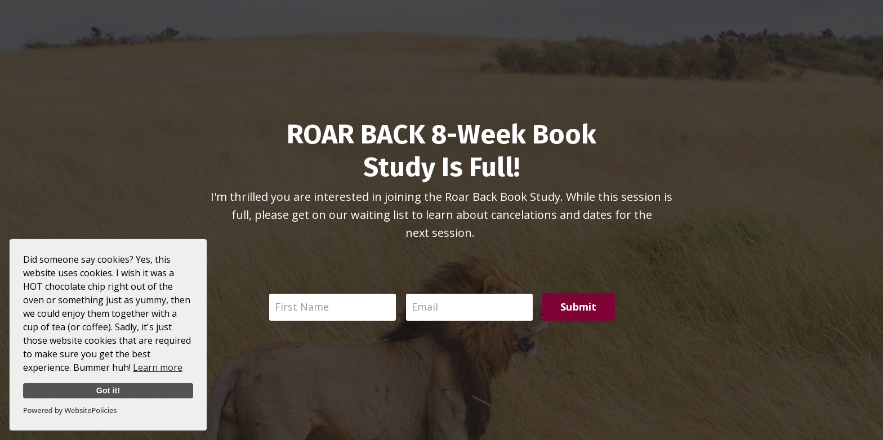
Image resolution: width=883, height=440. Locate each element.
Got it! (108, 390)
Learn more (157, 367)
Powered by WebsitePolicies (70, 410)
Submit (578, 306)
